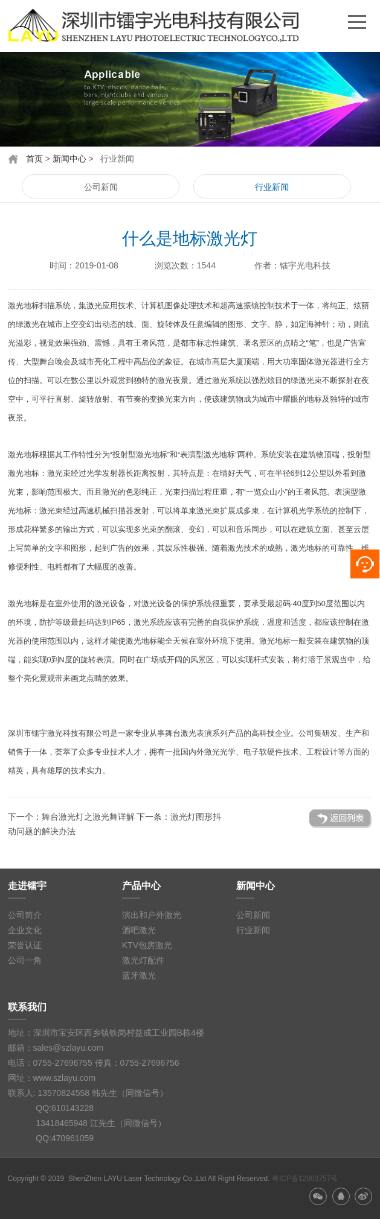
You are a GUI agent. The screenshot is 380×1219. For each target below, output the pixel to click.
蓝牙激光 (139, 975)
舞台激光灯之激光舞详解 (88, 817)
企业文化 (25, 930)
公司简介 (25, 915)
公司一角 (25, 960)
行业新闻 (272, 187)
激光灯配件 (143, 960)
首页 (34, 158)
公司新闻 (101, 187)
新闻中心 (69, 158)
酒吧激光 (139, 930)
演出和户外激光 (151, 915)
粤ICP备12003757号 (305, 1178)
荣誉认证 (25, 945)
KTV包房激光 (147, 945)
